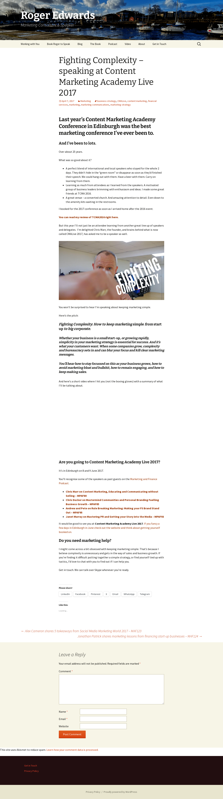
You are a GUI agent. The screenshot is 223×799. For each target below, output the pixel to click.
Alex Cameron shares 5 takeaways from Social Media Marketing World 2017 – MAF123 (81, 631)
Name (63, 711)
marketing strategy (120, 104)
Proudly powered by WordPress (120, 791)
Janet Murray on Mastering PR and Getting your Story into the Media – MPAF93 (115, 516)
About (141, 44)
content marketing (137, 101)
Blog (80, 44)
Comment (66, 671)
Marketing (85, 101)
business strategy (106, 101)
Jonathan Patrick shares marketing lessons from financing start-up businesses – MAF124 (139, 636)
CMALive (121, 101)
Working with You (30, 44)
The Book (95, 44)
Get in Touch (159, 44)
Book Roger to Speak (58, 44)
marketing (74, 104)
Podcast (112, 44)
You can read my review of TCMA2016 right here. (88, 217)
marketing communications (95, 104)
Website (64, 726)
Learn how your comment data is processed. (72, 749)
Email (63, 719)
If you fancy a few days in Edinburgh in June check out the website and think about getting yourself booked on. (109, 528)
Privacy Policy (31, 771)
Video (128, 44)
